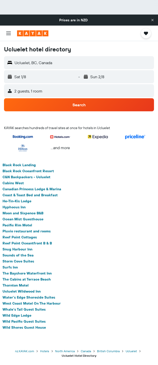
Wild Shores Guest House (24, 327)
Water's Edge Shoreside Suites (29, 297)
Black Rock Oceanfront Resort (28, 171)
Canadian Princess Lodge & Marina (32, 189)
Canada (86, 351)
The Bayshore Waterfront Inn (27, 273)
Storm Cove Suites (18, 261)
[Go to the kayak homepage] (32, 33)
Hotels (44, 351)
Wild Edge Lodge (17, 315)
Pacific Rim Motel (17, 225)
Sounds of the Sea (18, 255)
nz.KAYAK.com (24, 351)
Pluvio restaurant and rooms (27, 231)
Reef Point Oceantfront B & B (27, 243)
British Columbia (108, 351)
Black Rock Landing (19, 165)
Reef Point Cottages (20, 237)
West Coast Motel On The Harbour (32, 303)
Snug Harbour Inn (17, 249)
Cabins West (13, 183)
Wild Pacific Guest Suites (24, 321)
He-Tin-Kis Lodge (17, 201)
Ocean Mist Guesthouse (23, 219)
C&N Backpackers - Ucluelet (26, 177)
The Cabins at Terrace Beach (27, 279)
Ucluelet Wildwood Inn (22, 291)
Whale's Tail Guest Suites (24, 309)
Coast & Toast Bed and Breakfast (30, 195)
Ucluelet (131, 351)
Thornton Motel (16, 285)
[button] (152, 20)
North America (65, 351)
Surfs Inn (10, 267)
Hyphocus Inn (14, 207)
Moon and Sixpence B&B (23, 213)
